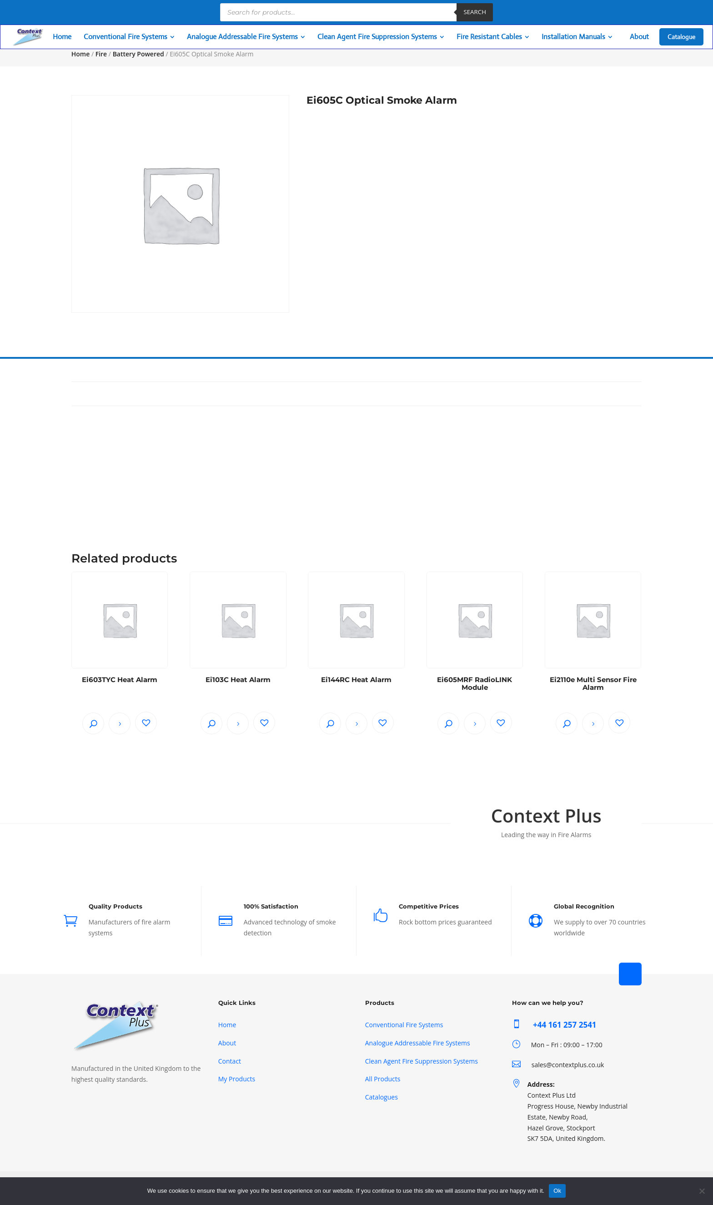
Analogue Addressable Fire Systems (417, 1043)
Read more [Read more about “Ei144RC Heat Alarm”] (356, 723)
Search (474, 12)
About (227, 1043)
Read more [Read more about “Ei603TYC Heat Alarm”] (120, 723)
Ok (557, 1190)
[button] (146, 722)
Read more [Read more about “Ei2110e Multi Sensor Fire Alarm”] (593, 723)
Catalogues (381, 1097)
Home (80, 54)
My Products (236, 1078)
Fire (101, 54)
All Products (383, 1078)
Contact (229, 1061)
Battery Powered (138, 54)
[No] (701, 1190)
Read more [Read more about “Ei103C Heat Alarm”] (238, 723)
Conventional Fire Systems (404, 1024)
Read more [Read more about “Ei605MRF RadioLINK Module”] (475, 723)
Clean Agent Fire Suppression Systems (421, 1061)
